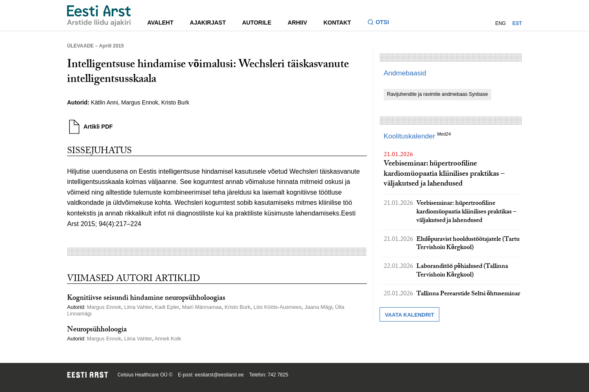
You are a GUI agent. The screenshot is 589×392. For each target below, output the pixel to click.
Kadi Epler (167, 307)
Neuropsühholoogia (97, 330)
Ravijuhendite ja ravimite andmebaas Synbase (437, 94)
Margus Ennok (139, 102)
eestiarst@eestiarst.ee (219, 375)
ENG (500, 23)
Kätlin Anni (104, 102)
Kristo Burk (175, 102)
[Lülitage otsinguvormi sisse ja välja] (381, 23)
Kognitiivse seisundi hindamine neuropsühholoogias (146, 298)
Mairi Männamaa (202, 307)
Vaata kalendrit (409, 315)
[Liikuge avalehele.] (99, 16)
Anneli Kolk (168, 338)
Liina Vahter (138, 307)
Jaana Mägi (318, 307)
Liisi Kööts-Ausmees (278, 307)
